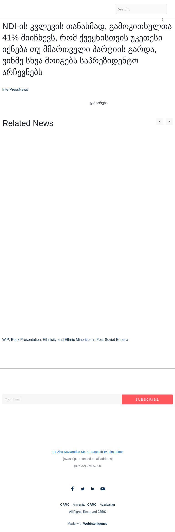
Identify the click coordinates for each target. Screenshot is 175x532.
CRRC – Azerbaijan (101, 504)
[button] (162, 19)
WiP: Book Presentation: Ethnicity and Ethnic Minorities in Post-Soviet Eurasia (65, 340)
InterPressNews (15, 89)
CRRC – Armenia (72, 504)
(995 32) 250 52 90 (87, 466)
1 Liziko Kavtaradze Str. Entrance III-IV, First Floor (87, 452)
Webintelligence (95, 523)
